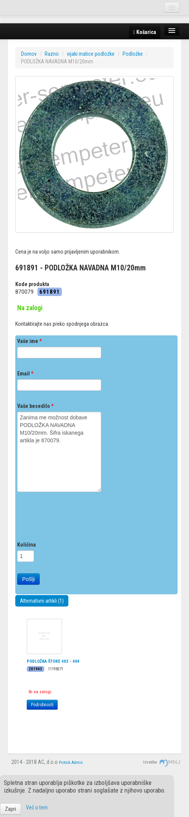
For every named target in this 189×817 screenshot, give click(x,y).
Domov (29, 54)
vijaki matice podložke (91, 54)
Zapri (10, 809)
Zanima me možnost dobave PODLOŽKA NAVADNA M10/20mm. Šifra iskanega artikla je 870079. (59, 452)
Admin (77, 762)
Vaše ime (29, 341)
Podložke (133, 54)
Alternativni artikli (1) (42, 601)
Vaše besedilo (35, 406)
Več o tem (37, 807)
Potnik (64, 762)
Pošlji (28, 579)
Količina (26, 545)
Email (25, 373)
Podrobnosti (42, 704)
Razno (52, 54)
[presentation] (75, 518)
